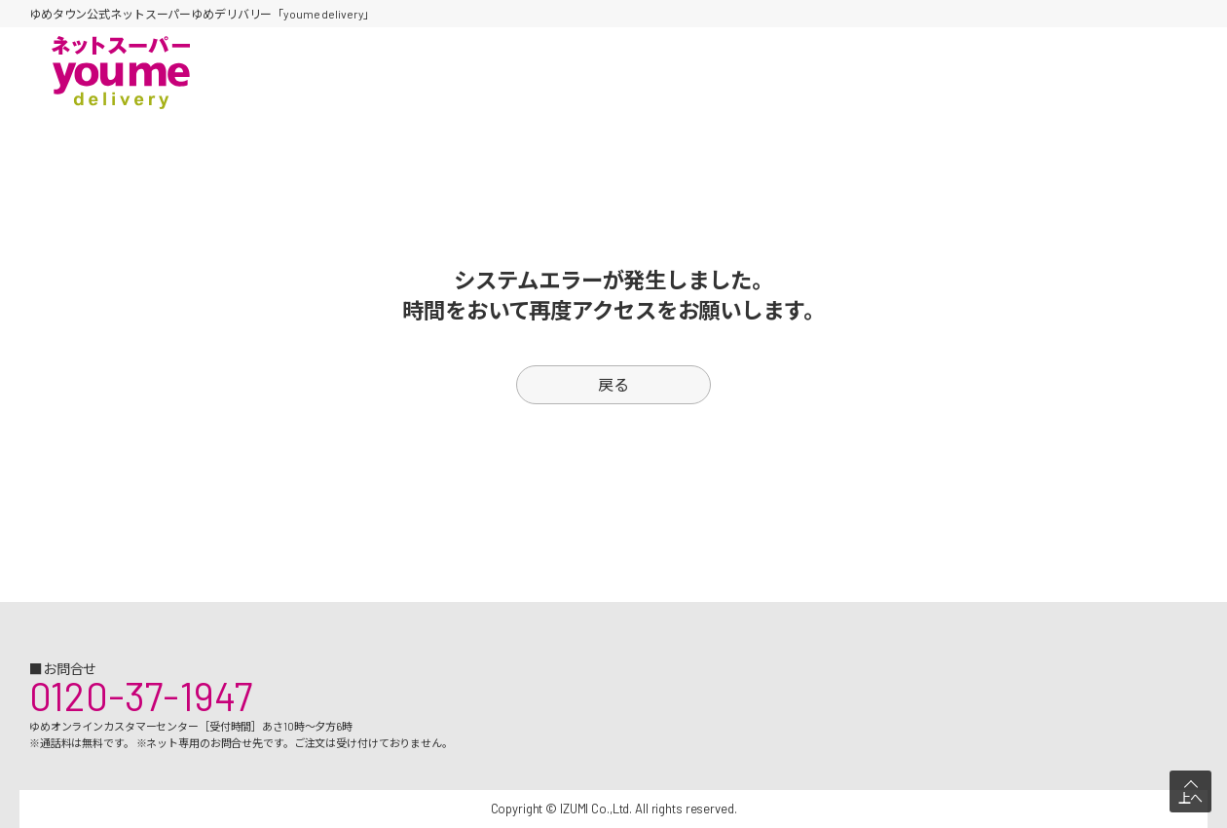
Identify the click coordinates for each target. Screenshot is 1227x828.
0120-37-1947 (140, 695)
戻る (613, 384)
